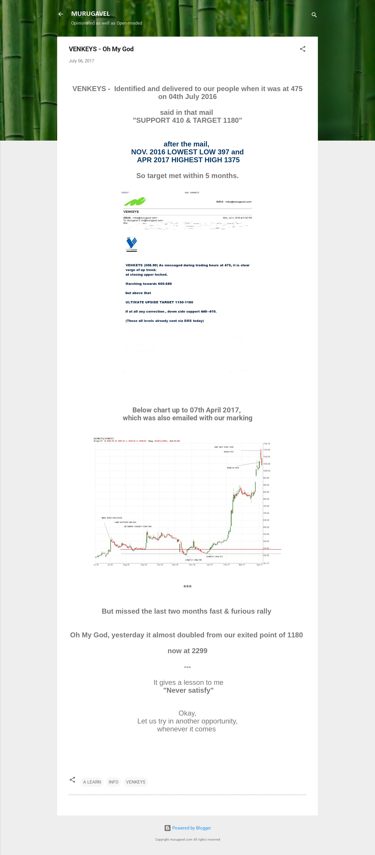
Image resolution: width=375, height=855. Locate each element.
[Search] (314, 16)
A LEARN (92, 782)
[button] (302, 49)
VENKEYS (135, 782)
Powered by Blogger (187, 828)
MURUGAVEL (90, 14)
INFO (113, 782)
